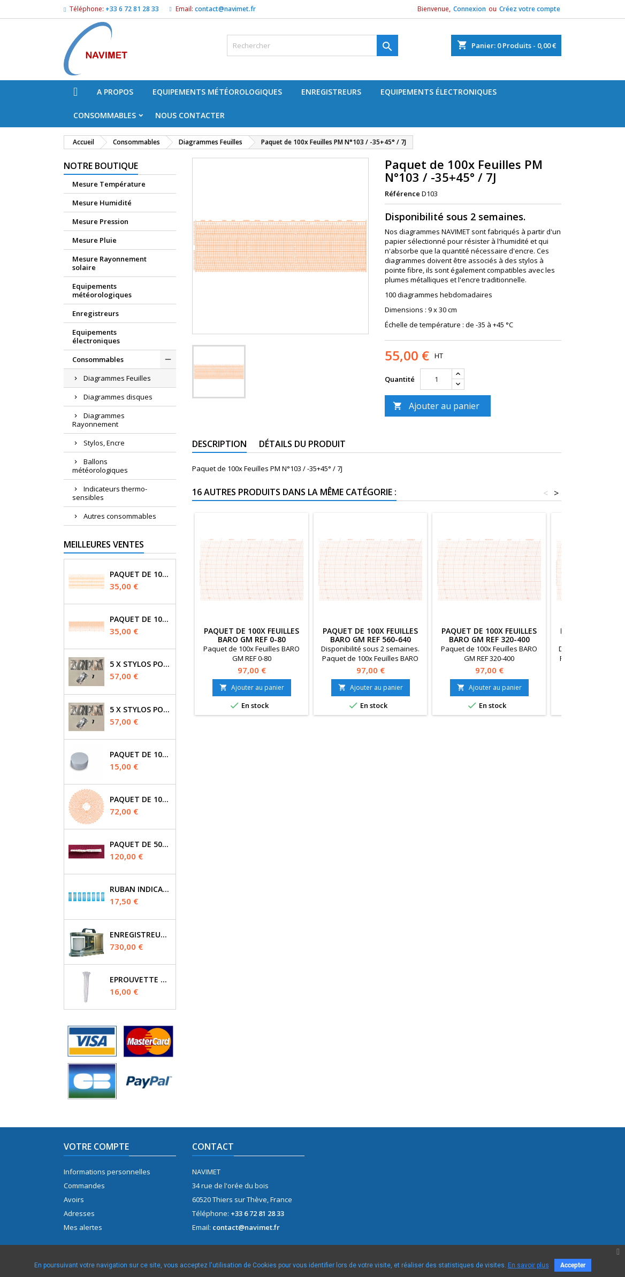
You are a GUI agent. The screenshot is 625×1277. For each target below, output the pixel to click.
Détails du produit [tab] (302, 444)
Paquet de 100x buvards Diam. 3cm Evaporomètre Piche (140, 754)
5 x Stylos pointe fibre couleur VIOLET (140, 709)
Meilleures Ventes (104, 544)
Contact (213, 1146)
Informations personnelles (107, 1171)
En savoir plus (528, 1265)
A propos (115, 92)
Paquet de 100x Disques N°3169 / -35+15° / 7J (140, 799)
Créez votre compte (529, 8)
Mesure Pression (100, 221)
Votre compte (96, 1146)
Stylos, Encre (104, 443)
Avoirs (74, 1199)
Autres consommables (119, 516)
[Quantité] (436, 379)
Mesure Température (109, 184)
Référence (402, 193)
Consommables (104, 115)
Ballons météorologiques (100, 466)
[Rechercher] (312, 45)
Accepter (572, 1265)
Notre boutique (101, 166)
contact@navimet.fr (225, 8)
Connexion (469, 8)
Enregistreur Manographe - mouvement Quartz (140, 934)
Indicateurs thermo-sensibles (109, 493)
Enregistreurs (331, 92)
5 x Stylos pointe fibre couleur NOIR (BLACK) (140, 664)
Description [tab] (219, 444)
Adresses (79, 1213)
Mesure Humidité (102, 202)
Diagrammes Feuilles (117, 378)
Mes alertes (83, 1227)
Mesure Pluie (94, 240)
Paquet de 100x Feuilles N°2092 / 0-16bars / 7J (140, 574)
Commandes (84, 1185)
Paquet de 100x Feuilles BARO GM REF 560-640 (370, 635)
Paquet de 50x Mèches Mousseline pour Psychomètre (140, 844)
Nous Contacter (190, 115)
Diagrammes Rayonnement (98, 420)
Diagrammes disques (118, 397)
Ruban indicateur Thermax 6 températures (140, 889)
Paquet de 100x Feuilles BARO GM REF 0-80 (251, 635)
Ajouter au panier (436, 406)
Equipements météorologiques (217, 92)
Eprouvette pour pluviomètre (140, 979)
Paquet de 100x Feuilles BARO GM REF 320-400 (489, 635)
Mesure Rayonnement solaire (109, 263)
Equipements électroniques (438, 92)
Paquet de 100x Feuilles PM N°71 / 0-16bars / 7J (140, 619)
